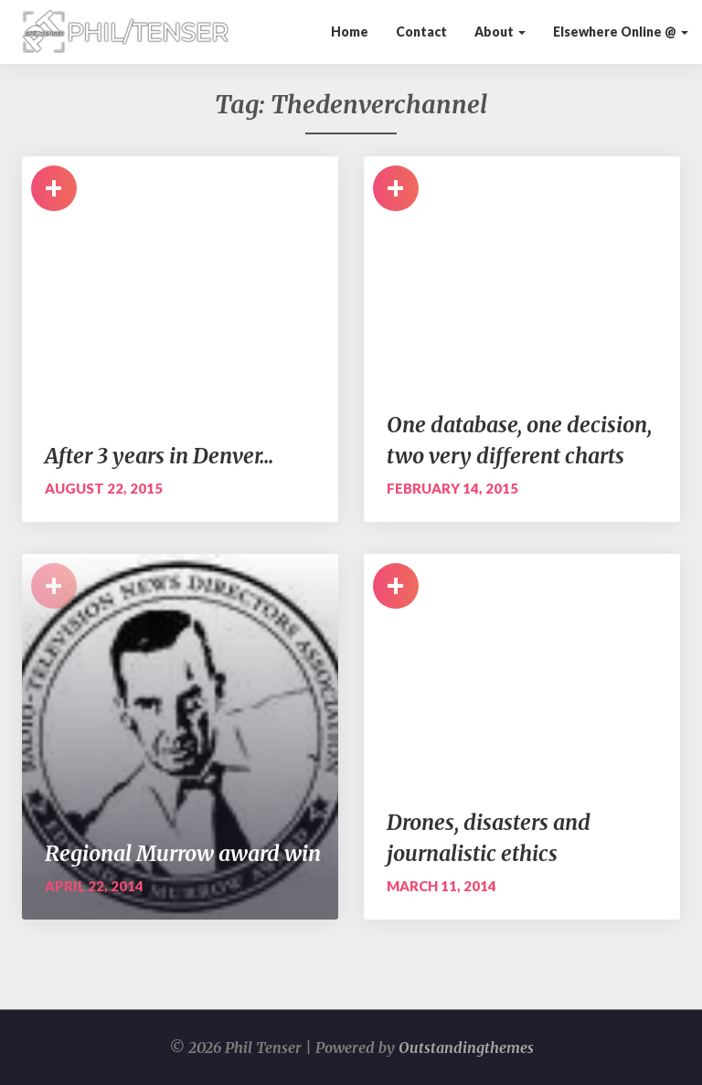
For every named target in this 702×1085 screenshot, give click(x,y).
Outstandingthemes (466, 1047)
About (500, 31)
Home (349, 31)
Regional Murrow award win (183, 853)
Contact (421, 31)
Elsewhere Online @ (620, 31)
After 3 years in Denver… (159, 455)
